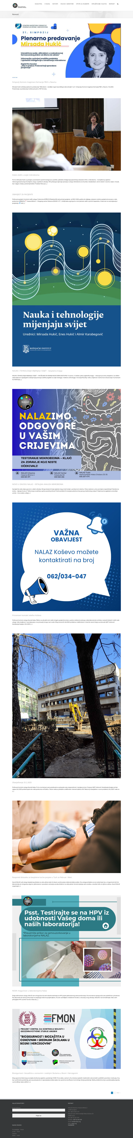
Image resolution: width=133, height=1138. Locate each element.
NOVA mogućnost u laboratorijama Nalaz (29, 991)
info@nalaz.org (76, 1121)
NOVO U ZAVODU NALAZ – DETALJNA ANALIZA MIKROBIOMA (37, 484)
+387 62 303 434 (77, 1119)
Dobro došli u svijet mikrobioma (25, 175)
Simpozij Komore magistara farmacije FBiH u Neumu (34, 82)
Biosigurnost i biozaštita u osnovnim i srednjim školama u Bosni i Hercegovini (45, 1073)
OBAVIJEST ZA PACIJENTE (22, 194)
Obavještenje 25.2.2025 (22, 782)
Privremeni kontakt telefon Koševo (26, 615)
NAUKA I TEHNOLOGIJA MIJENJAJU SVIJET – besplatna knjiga (37, 371)
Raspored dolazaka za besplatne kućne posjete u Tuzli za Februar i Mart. (42, 877)
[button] (117, 4)
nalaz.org (74, 1123)
